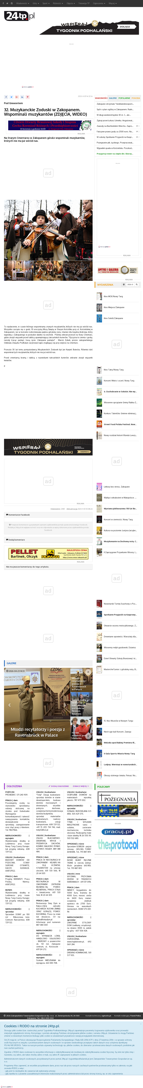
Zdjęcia (71, 3)
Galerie (11, 663)
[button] (12, 554)
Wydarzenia (105, 284)
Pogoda (136, 98)
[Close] (141, 1023)
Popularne (124, 98)
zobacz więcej (81, 786)
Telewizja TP (84, 3)
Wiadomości (22, 3)
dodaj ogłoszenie (59, 786)
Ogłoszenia (99, 3)
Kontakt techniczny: (98, 1016)
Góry (36, 3)
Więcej (113, 3)
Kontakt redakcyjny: (127, 1016)
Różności (58, 3)
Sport (46, 3)
